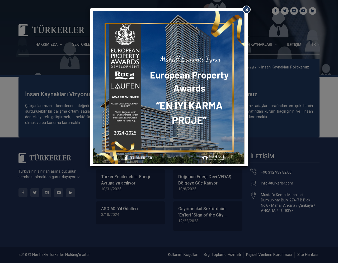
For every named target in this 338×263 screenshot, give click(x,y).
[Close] (247, 9)
